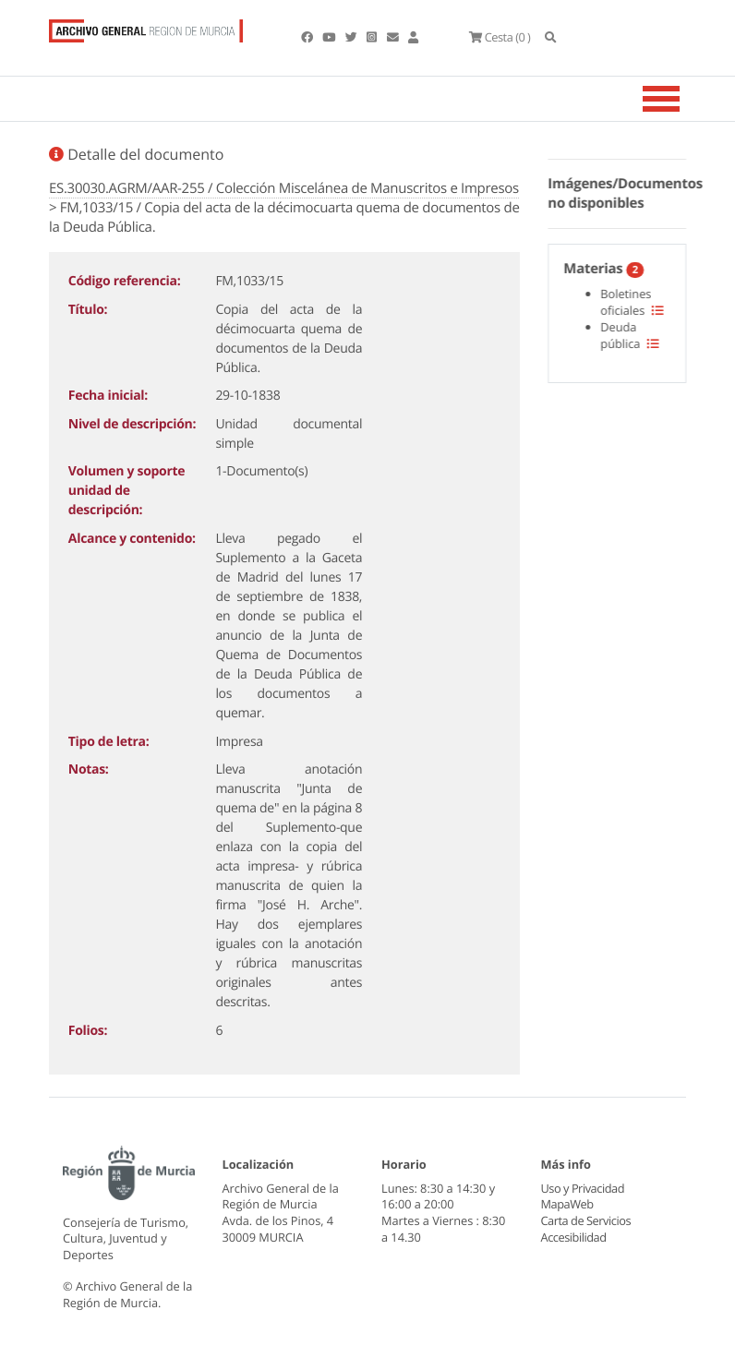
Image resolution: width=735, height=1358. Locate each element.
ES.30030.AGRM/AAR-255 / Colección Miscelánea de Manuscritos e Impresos (284, 188)
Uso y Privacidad (582, 1188)
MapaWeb (567, 1204)
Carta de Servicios (586, 1220)
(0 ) (499, 37)
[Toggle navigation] (684, 99)
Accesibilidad (574, 1237)
